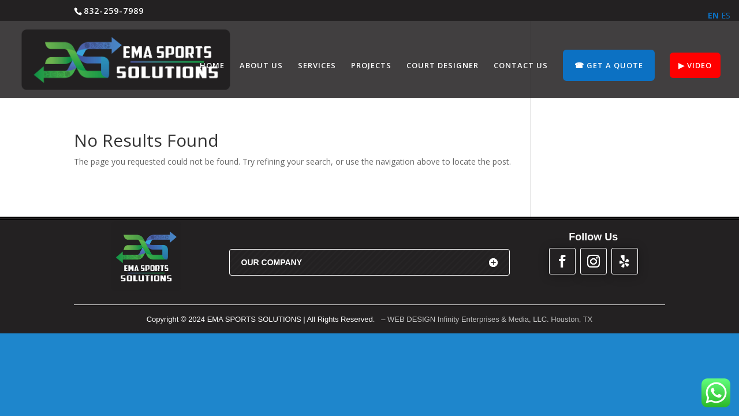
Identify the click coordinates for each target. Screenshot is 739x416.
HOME (212, 65)
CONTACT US (521, 65)
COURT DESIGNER (442, 65)
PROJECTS (371, 65)
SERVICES (317, 65)
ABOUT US (261, 65)
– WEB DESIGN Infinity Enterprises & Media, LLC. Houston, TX (486, 319)
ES (725, 15)
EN (713, 15)
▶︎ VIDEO (695, 65)
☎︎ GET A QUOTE (608, 65)
